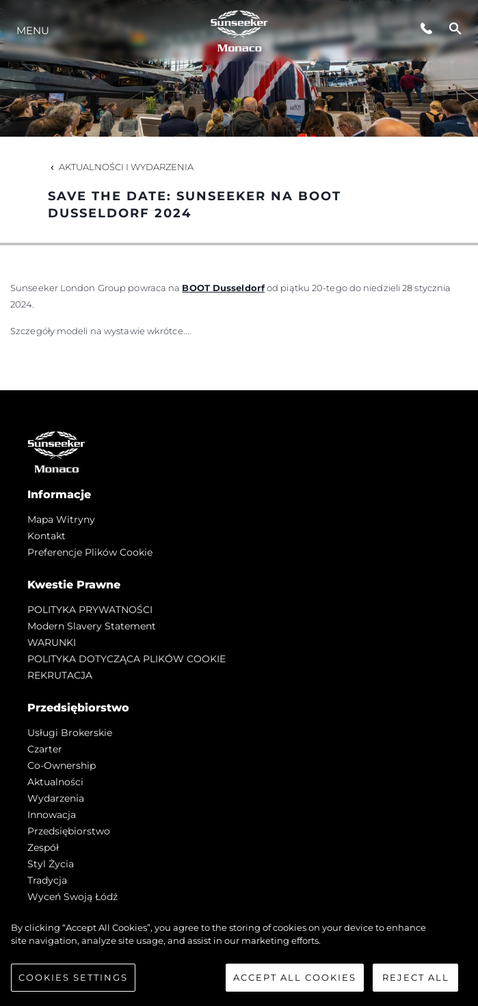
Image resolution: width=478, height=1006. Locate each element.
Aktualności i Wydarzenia (121, 166)
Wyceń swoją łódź (72, 897)
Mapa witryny (61, 519)
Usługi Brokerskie (69, 732)
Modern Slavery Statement (91, 626)
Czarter (44, 749)
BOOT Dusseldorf (223, 287)
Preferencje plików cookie (89, 552)
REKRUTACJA (59, 675)
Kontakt (46, 536)
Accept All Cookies (294, 980)
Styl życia (50, 864)
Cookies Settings (73, 980)
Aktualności (55, 782)
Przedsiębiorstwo (68, 831)
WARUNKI (51, 642)
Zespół (43, 847)
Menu (32, 30)
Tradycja (47, 880)
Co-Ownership (61, 765)
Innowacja (51, 814)
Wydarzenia (55, 798)
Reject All (415, 980)
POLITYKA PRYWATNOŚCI (89, 609)
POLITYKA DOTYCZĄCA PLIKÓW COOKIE (126, 659)
